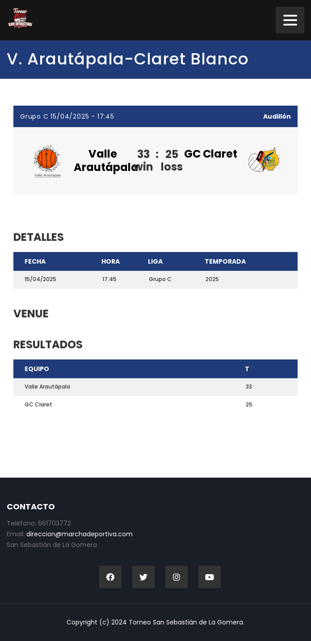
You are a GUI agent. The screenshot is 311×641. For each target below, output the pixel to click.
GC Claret (210, 153)
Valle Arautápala (106, 160)
